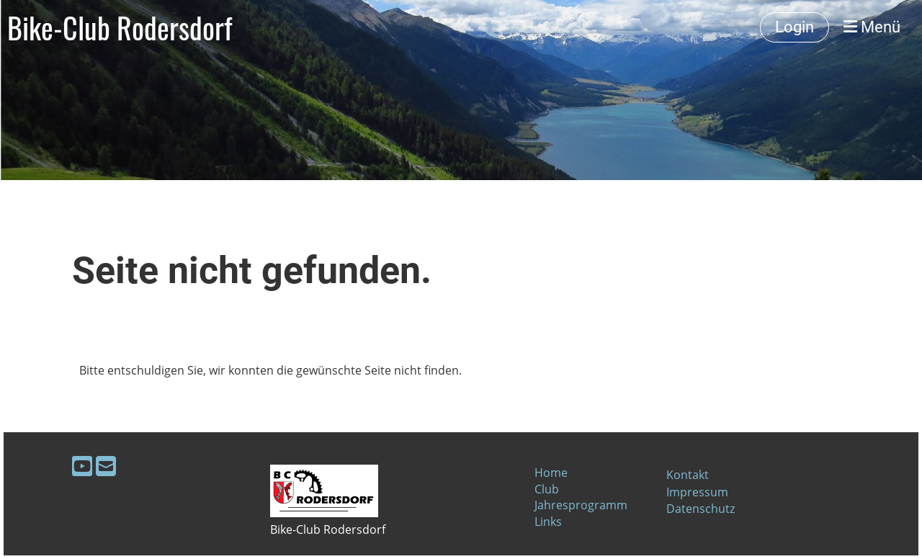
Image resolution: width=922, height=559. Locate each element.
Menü (871, 27)
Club (546, 489)
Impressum (697, 492)
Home (551, 472)
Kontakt (687, 475)
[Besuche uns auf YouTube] (82, 465)
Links (548, 521)
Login (794, 27)
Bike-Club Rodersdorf (119, 27)
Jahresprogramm (580, 505)
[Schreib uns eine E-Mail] (106, 465)
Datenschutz (700, 508)
